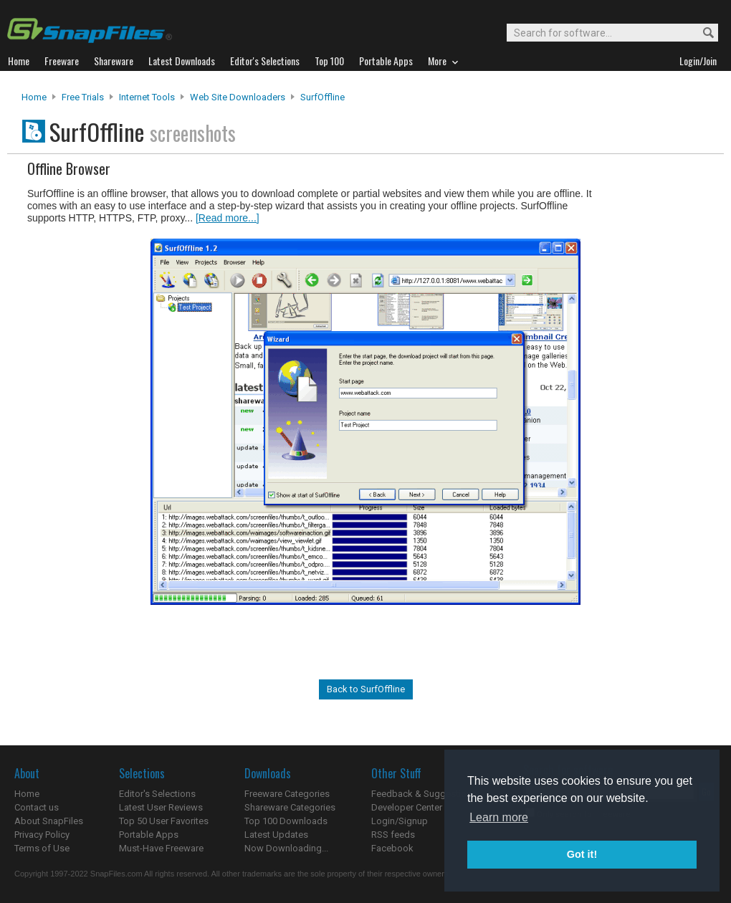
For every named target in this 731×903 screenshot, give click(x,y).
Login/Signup (399, 821)
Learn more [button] (498, 817)
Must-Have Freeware (161, 848)
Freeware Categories (287, 793)
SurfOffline (322, 97)
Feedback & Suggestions (424, 793)
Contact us (36, 807)
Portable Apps (148, 834)
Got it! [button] (582, 854)
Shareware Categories (289, 807)
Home (34, 97)
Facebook (392, 848)
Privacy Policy (42, 834)
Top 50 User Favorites (164, 821)
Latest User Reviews (161, 807)
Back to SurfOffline (366, 689)
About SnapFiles (48, 821)
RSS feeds (393, 834)
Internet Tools (147, 97)
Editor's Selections (157, 793)
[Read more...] (227, 218)
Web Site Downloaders (237, 97)
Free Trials (83, 97)
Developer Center (406, 807)
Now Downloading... (286, 848)
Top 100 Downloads (286, 821)
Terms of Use (42, 848)
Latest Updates (276, 834)
